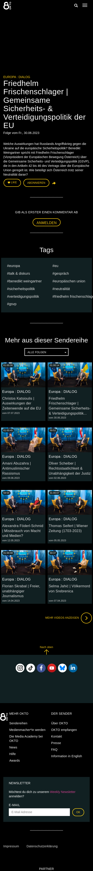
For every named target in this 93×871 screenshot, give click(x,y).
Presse (56, 743)
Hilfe (12, 754)
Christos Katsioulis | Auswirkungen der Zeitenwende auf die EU (21, 403)
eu (56, 266)
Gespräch (61, 273)
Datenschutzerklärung (42, 846)
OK (78, 812)
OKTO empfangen (64, 730)
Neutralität (62, 289)
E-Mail (14, 805)
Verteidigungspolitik (24, 296)
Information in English (66, 756)
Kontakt (56, 736)
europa (14, 266)
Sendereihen (18, 723)
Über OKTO (59, 723)
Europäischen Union (69, 281)
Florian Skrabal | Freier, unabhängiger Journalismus (21, 591)
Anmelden (47, 223)
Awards (14, 760)
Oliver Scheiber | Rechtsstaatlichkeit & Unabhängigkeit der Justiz (70, 468)
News (13, 747)
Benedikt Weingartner (25, 281)
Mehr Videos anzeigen (68, 618)
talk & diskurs (19, 273)
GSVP (13, 304)
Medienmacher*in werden (27, 730)
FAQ (54, 749)
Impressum (11, 846)
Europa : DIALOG (16, 77)
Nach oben (46, 650)
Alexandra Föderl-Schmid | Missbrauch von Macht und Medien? (22, 531)
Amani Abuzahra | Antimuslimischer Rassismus (16, 468)
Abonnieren (36, 182)
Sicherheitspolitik (22, 289)
